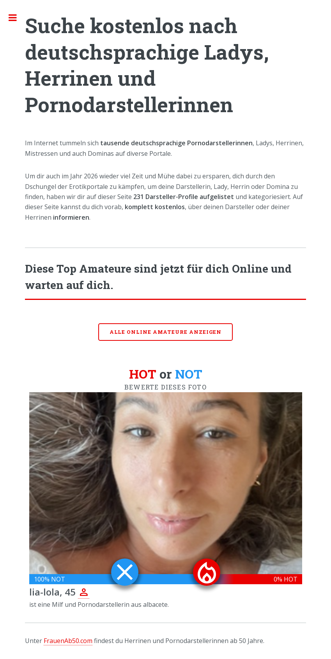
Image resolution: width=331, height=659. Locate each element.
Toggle (17, 17)
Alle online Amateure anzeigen (166, 332)
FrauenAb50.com (68, 640)
